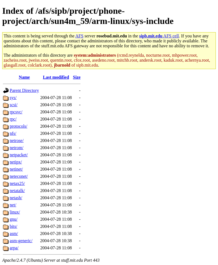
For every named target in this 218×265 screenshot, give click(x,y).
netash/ (16, 197)
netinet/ (16, 169)
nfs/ (13, 133)
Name (24, 77)
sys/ (13, 97)
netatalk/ (17, 190)
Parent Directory (24, 90)
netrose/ (17, 140)
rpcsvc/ (16, 112)
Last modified (56, 77)
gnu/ (13, 219)
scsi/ (13, 104)
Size (77, 77)
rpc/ (13, 119)
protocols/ (18, 126)
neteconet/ (19, 176)
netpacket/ (19, 154)
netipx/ (16, 162)
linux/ (15, 212)
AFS (79, 36)
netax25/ (17, 183)
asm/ (14, 233)
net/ (13, 205)
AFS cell (159, 36)
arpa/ (14, 247)
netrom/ (16, 147)
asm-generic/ (21, 240)
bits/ (13, 226)
